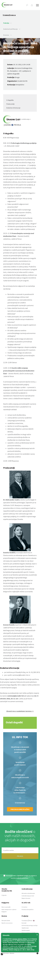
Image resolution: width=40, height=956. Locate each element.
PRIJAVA (20, 856)
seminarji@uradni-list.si (21, 675)
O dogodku (10, 100)
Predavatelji (10, 104)
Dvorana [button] (7, 35)
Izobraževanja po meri (28, 896)
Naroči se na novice (7, 923)
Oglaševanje (25, 928)
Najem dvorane (26, 898)
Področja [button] (7, 23)
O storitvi (24, 907)
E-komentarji (20, 803)
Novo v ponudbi (6, 907)
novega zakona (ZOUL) (19, 939)
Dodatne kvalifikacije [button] (11, 29)
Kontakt (24, 923)
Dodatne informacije (13, 108)
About (31, 920)
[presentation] (20, 868)
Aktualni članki (6, 920)
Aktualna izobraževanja (28, 893)
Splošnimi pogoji (22, 876)
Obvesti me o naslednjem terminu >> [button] (20, 711)
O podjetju (25, 920)
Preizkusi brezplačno (20, 809)
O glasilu (4, 895)
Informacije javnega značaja (29, 925)
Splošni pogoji (11, 687)
